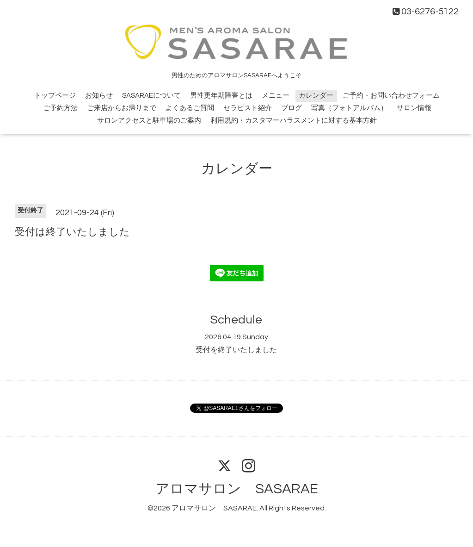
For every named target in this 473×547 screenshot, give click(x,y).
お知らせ (99, 95)
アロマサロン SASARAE (236, 489)
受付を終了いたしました (236, 350)
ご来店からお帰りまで (121, 108)
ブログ (291, 108)
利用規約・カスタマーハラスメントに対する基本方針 (293, 120)
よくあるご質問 (190, 108)
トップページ (55, 95)
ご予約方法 (60, 108)
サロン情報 (414, 108)
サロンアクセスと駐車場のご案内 (149, 120)
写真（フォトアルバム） (349, 108)
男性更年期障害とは (221, 95)
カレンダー (316, 95)
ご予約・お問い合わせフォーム (391, 95)
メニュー (275, 95)
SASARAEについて (151, 95)
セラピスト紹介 (247, 108)
